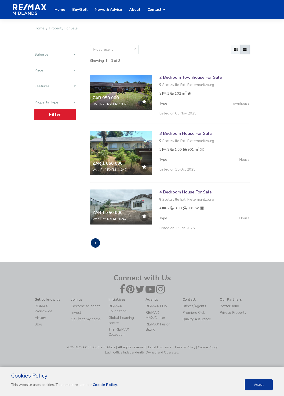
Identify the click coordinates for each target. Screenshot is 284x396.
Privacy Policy (185, 347)
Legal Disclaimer (160, 347)
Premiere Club (193, 312)
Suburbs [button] (55, 54)
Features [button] (55, 86)
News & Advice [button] (108, 9)
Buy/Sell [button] (80, 9)
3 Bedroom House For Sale (185, 133)
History (40, 317)
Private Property (233, 312)
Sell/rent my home (86, 319)
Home (39, 28)
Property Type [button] (55, 102)
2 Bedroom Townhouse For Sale (190, 77)
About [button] (134, 9)
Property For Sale (63, 28)
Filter (55, 114)
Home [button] (60, 9)
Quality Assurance (196, 319)
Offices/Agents (194, 306)
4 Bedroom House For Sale (185, 194)
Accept (258, 385)
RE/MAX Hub (156, 306)
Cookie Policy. (105, 384)
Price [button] (55, 70)
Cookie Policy (208, 347)
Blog (38, 324)
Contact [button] (154, 9)
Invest (76, 312)
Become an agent (85, 306)
